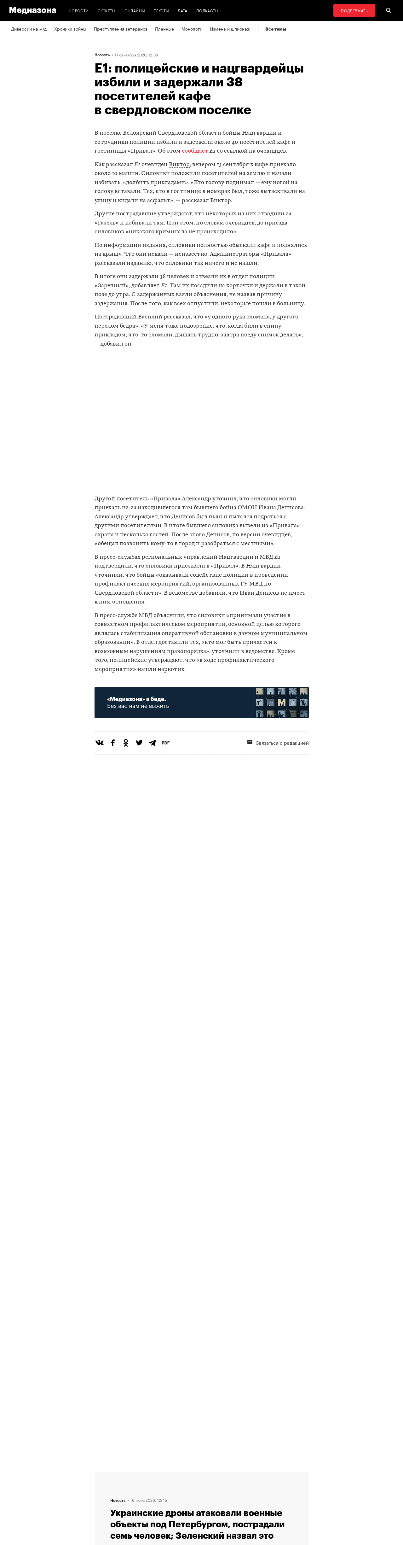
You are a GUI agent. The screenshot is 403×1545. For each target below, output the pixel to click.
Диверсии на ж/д (29, 28)
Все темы (275, 29)
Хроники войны (70, 28)
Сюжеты (107, 10)
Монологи (191, 28)
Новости (79, 10)
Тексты (161, 10)
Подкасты (207, 10)
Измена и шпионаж (230, 28)
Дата (182, 10)
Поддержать (354, 10)
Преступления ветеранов (120, 28)
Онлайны (134, 10)
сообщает (195, 151)
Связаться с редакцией (278, 742)
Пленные (164, 28)
